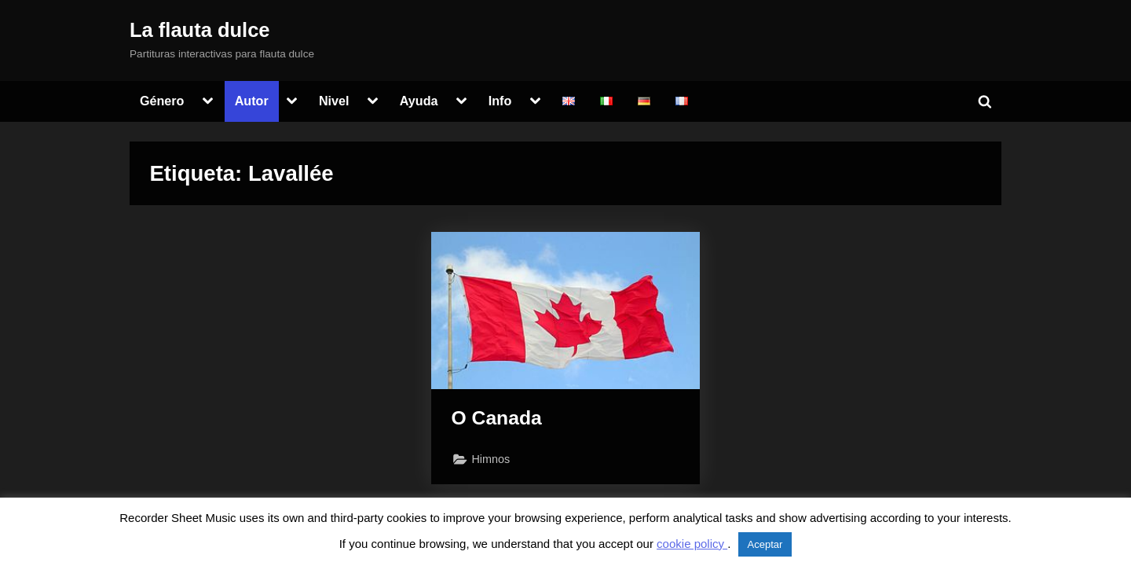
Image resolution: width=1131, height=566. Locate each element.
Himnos (491, 459)
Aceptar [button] (765, 544)
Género (162, 101)
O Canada (497, 417)
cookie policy (692, 543)
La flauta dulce (200, 30)
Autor (252, 101)
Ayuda (419, 101)
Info (500, 101)
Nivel (334, 101)
